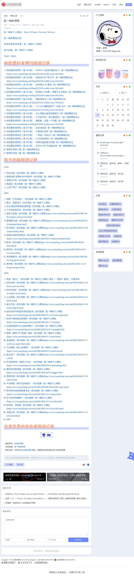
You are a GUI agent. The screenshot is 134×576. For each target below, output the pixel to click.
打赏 (114, 5)
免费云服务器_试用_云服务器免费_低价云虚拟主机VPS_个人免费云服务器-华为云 (81, 498)
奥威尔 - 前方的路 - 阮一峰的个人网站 (24, 184)
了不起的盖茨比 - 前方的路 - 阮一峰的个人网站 (28, 210)
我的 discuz (103, 266)
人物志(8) (117, 236)
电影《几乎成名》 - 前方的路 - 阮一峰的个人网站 (29, 199)
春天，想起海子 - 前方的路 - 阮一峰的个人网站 (28, 203)
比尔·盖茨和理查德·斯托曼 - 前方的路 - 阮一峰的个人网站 (33, 206)
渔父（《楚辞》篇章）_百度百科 (64, 279)
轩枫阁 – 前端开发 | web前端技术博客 (20, 503)
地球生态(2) (103, 220)
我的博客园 (117, 260)
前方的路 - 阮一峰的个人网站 (18, 50)
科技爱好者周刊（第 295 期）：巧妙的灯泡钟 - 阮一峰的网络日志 (37, 131)
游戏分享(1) (103, 209)
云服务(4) (115, 241)
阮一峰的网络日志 (13, 38)
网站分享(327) (104, 215)
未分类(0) (102, 204)
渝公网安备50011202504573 (66, 560)
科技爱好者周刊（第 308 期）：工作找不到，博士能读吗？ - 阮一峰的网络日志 (43, 117)
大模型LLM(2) (104, 236)
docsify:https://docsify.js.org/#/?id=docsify (63, 494)
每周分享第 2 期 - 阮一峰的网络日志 (23, 149)
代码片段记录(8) (113, 225)
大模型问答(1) (115, 204)
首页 (79, 5)
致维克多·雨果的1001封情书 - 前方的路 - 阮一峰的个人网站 (34, 176)
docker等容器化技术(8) (108, 231)
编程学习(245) (117, 220)
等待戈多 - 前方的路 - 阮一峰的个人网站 (25, 173)
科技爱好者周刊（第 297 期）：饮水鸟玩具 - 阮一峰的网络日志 (36, 128)
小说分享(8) (116, 209)
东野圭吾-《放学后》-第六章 (111, 181)
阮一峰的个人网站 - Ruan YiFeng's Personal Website (29, 32)
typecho (106, 5)
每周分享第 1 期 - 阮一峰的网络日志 (23, 153)
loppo (13, 56)
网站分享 (87, 5)
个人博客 (9, 465)
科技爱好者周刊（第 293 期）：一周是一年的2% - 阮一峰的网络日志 (38, 135)
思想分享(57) (118, 215)
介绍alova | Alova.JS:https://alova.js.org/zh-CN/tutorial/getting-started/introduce (35, 494)
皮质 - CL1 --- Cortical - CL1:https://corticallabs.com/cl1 (26, 498)
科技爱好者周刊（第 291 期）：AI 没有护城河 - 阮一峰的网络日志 (37, 138)
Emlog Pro (33, 560)
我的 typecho (104, 260)
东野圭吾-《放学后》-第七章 (111, 174)
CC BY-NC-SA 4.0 (42, 458)
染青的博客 (19, 444)
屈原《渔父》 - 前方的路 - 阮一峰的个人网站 (27, 279)
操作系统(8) (103, 241)
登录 (121, 5)
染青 (5, 25)
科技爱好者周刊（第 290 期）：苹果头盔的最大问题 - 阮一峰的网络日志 (40, 142)
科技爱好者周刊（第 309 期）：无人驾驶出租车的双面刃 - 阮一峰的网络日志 (42, 113)
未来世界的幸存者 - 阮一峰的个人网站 (23, 44)
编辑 (42, 25)
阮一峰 (20, 465)
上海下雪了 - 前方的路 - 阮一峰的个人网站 (26, 187)
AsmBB (97, 5)
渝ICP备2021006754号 (45, 560)
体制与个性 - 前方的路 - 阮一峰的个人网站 (26, 180)
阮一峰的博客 (19, 447)
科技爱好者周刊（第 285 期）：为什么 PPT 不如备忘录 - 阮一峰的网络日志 (41, 146)
